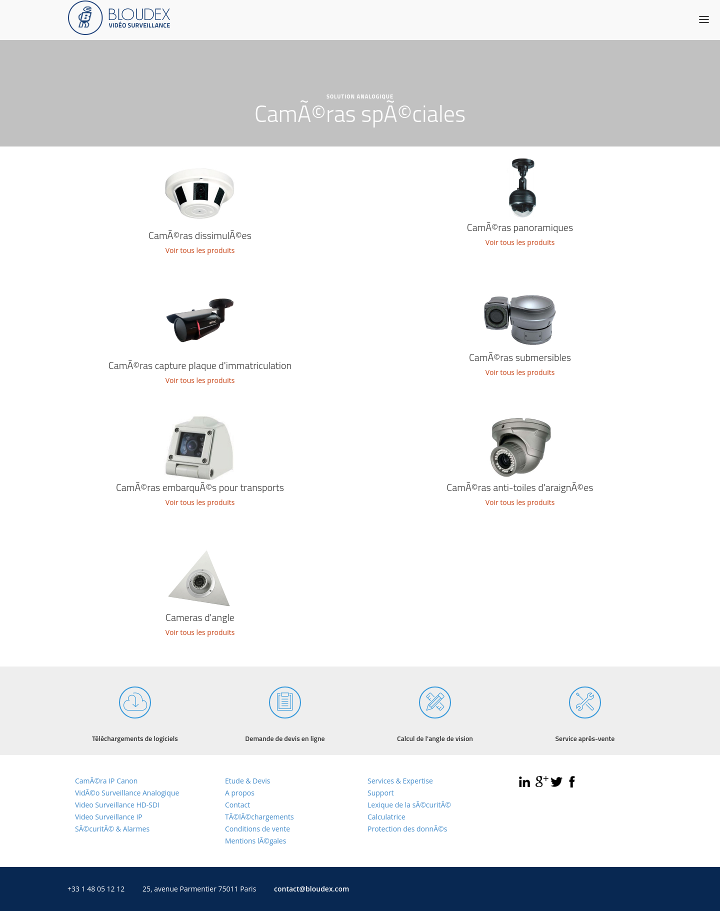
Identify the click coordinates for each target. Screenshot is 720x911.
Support (381, 793)
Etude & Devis (247, 781)
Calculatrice (387, 817)
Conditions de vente (257, 829)
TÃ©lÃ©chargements (259, 817)
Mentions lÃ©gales (255, 841)
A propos (239, 793)
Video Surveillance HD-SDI (117, 805)
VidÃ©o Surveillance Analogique (127, 793)
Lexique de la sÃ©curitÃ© (409, 805)
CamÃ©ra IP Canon (106, 781)
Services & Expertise (400, 781)
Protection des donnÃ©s (407, 829)
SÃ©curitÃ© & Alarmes (112, 829)
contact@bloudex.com (311, 889)
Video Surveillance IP (108, 817)
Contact (237, 805)
